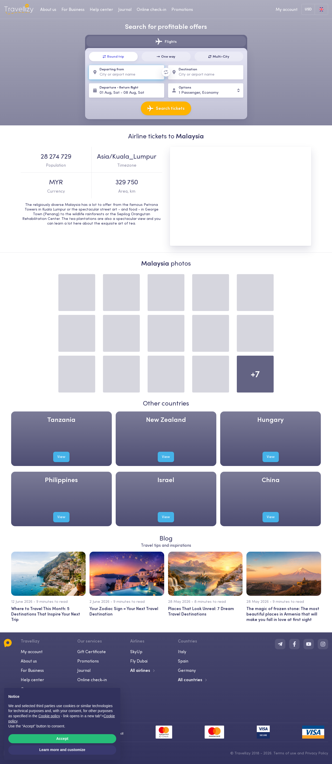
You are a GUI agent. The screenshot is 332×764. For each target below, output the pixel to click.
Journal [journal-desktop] (125, 9)
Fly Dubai (139, 661)
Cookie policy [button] (49, 716)
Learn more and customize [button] (62, 750)
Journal (84, 670)
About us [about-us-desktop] (48, 9)
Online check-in (92, 680)
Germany (187, 670)
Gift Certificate (91, 652)
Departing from (112, 69)
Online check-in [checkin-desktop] (151, 9)
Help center (32, 680)
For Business (32, 670)
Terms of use (284, 753)
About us (29, 661)
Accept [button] (62, 738)
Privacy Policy (316, 753)
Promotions (182, 9)
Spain (183, 661)
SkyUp (136, 652)
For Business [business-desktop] (73, 9)
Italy (182, 652)
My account (32, 652)
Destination (188, 69)
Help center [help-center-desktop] (101, 9)
